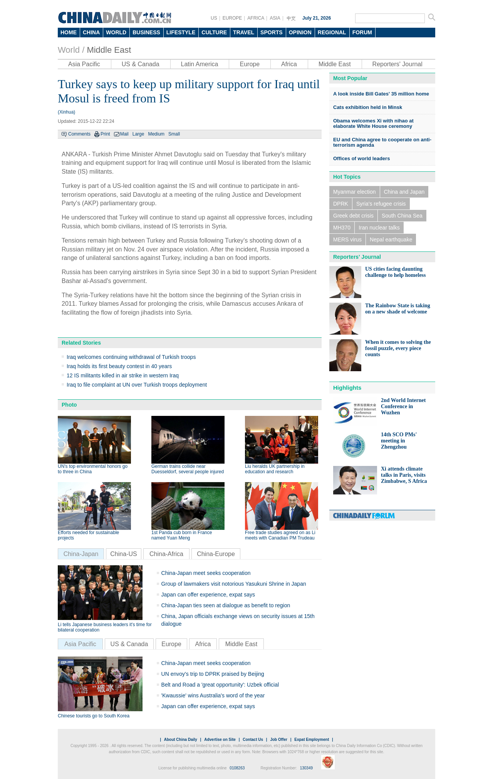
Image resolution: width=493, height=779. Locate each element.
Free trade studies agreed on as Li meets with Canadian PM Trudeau (280, 535)
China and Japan (404, 192)
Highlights (347, 387)
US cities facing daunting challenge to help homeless (395, 272)
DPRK (340, 204)
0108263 (237, 768)
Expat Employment (311, 739)
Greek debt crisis (353, 216)
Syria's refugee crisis (381, 204)
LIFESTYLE (180, 32)
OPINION (300, 32)
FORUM (362, 32)
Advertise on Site (220, 739)
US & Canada (140, 64)
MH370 (341, 227)
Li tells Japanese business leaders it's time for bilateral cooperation (105, 627)
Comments (79, 134)
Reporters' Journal (397, 64)
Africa (289, 64)
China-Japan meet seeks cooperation (206, 573)
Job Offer (278, 739)
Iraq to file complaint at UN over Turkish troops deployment (137, 385)
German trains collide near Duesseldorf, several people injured (187, 469)
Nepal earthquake (391, 239)
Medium (156, 134)
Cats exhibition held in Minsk (367, 107)
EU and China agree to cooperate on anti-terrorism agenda (382, 142)
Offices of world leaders (361, 158)
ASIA (275, 18)
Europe (250, 64)
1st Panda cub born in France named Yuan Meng (181, 535)
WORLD (116, 32)
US (214, 18)
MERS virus (347, 239)
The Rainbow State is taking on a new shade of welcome (397, 309)
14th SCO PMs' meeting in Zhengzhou (399, 441)
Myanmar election (354, 192)
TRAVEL (243, 32)
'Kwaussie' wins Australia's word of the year (213, 695)
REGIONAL (332, 32)
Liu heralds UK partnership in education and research (275, 469)
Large (138, 134)
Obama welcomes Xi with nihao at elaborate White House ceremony (373, 123)
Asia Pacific (84, 64)
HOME (68, 32)
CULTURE (214, 32)
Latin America (199, 64)
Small (174, 134)
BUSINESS (146, 32)
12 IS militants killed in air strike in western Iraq (123, 375)
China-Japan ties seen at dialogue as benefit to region (225, 605)
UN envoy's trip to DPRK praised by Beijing (212, 674)
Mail (124, 134)
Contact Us (253, 739)
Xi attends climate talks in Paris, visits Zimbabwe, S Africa (404, 475)
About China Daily (180, 739)
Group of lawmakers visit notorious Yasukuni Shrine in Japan (233, 584)
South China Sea (402, 216)
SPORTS (271, 32)
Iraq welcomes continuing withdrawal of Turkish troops (131, 357)
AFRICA (255, 18)
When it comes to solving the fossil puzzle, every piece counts (398, 348)
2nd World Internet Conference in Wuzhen (403, 406)
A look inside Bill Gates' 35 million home (381, 94)
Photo (69, 405)
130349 (306, 768)
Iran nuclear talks (379, 227)
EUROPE (232, 18)
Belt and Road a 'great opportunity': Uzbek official (220, 685)
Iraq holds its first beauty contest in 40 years (119, 366)
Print (105, 134)
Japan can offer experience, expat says (208, 594)
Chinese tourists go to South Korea (93, 716)
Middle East (109, 50)
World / (71, 50)
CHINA (91, 32)
